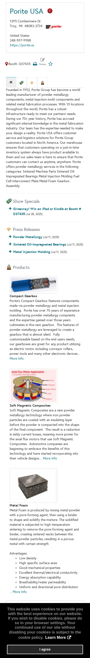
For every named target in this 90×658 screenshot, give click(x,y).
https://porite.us (22, 45)
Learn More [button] (55, 637)
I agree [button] (44, 649)
